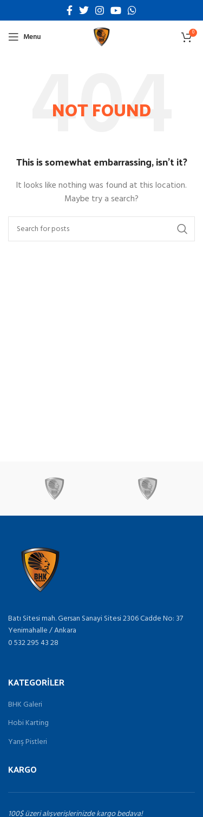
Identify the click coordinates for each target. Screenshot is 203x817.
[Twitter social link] (84, 10)
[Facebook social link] (69, 10)
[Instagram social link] (99, 10)
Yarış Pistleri (27, 742)
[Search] (101, 228)
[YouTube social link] (116, 10)
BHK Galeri (25, 705)
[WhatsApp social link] (132, 10)
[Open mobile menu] (24, 37)
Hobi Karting (28, 723)
